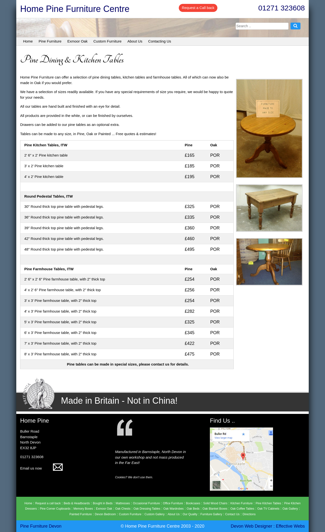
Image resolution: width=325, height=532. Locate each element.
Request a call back (48, 503)
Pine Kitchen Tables (268, 503)
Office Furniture (173, 503)
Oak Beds (193, 508)
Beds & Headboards (77, 503)
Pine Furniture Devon (40, 526)
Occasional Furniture (146, 503)
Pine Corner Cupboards (55, 508)
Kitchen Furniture (241, 503)
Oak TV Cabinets (268, 508)
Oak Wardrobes (173, 508)
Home (28, 41)
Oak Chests (122, 508)
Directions (249, 514)
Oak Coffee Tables (242, 508)
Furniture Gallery (211, 514)
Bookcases (193, 503)
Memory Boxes (83, 508)
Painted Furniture (80, 514)
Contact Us (232, 514)
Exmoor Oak (77, 41)
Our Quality (190, 514)
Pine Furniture (50, 41)
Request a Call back (198, 8)
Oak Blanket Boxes (215, 508)
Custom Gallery (155, 514)
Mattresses (123, 503)
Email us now (41, 468)
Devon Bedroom (105, 514)
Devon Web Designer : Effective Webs (268, 526)
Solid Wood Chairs (215, 503)
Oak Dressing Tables (146, 508)
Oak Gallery (290, 508)
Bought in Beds (102, 503)
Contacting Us (159, 41)
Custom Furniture (108, 41)
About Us (134, 41)
